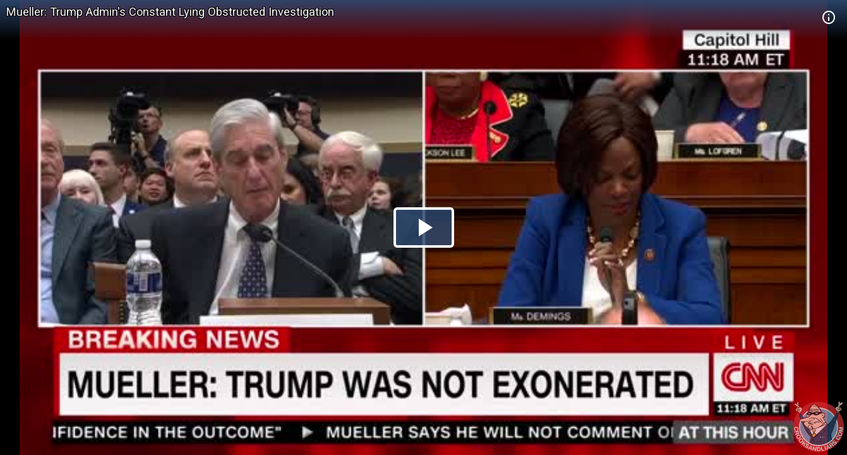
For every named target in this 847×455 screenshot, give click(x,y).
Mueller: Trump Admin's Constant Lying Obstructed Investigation (170, 11)
